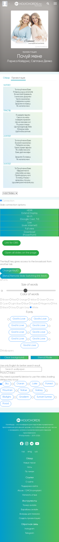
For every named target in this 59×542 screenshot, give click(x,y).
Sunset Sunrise (44, 397)
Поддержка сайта (29, 486)
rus (23, 451)
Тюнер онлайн (29, 505)
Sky (7, 383)
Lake (34, 383)
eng (30, 451)
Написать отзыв (29, 495)
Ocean (20, 383)
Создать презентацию (29, 518)
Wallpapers (8, 351)
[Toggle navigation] (55, 3)
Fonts (5, 280)
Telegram (29, 533)
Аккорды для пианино (29, 514)
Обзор (6, 78)
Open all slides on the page (20, 253)
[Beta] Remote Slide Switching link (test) (25, 276)
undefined (10, 193)
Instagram (29, 529)
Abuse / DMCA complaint (29, 491)
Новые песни (29, 463)
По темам (29, 472)
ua (36, 451)
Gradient (24, 397)
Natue (23, 390)
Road (6, 403)
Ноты (29, 467)
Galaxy (39, 390)
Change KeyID (11, 270)
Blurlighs (7, 397)
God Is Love (19, 319)
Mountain (7, 390)
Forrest (49, 383)
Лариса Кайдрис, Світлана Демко (29, 61)
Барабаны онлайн (29, 510)
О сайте (29, 482)
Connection (8, 201)
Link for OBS (11, 243)
